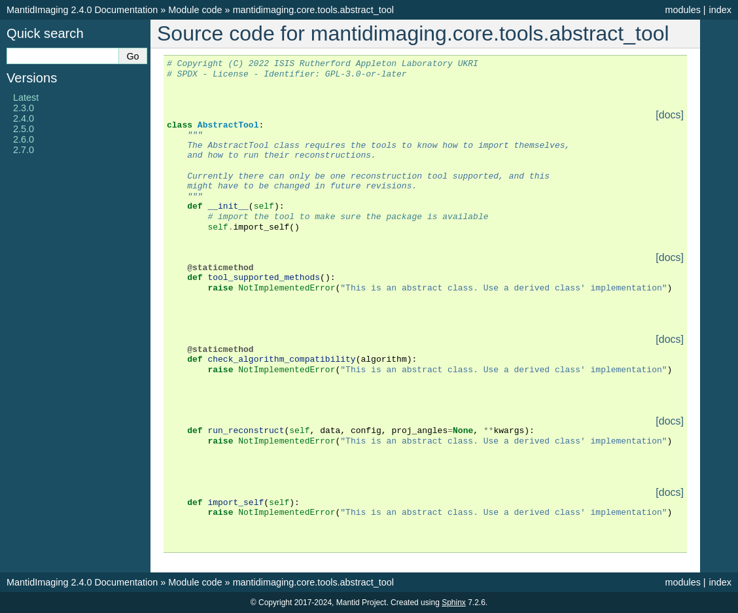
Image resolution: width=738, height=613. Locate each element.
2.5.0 (23, 129)
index (720, 10)
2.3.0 (23, 108)
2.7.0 (23, 150)
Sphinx (454, 602)
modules (682, 10)
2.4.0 (23, 118)
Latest (26, 97)
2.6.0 (23, 139)
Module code (195, 10)
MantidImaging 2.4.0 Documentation (82, 10)
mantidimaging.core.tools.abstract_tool (313, 10)
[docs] (670, 115)
